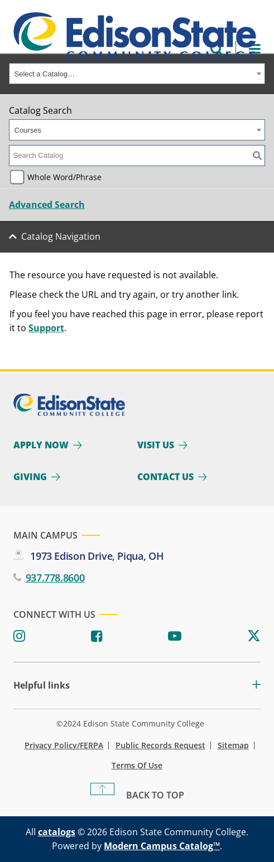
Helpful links (41, 685)
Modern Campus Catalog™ (162, 846)
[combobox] (137, 73)
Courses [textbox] (28, 130)
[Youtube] (174, 636)
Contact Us (165, 477)
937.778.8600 (55, 577)
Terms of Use (137, 765)
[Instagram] (19, 636)
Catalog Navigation (60, 236)
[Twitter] (254, 636)
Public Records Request (160, 745)
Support (46, 328)
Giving (30, 477)
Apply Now (41, 445)
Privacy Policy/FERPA (64, 745)
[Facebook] (97, 636)
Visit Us (155, 445)
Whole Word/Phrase (64, 177)
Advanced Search (47, 204)
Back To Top (155, 795)
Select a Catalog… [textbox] (45, 74)
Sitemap (233, 745)
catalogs (56, 832)
